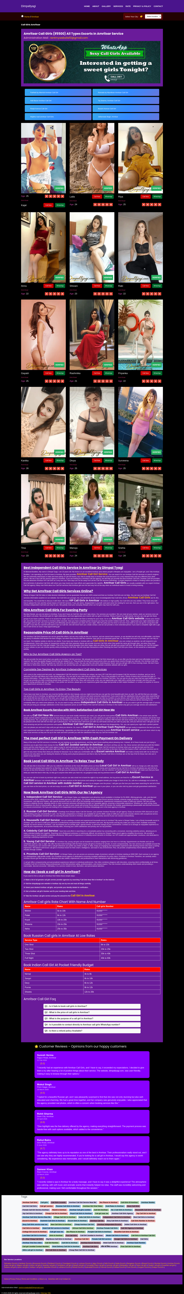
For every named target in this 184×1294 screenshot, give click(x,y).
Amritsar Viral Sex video (32, 1243)
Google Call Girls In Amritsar (125, 1239)
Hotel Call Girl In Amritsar (113, 1243)
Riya (120, 196)
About (95, 6)
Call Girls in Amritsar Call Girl (143, 1235)
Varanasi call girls (48, 1265)
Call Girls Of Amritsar (129, 1202)
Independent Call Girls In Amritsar (116, 1217)
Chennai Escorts (106, 1267)
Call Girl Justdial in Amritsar (91, 1235)
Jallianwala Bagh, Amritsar (108, 117)
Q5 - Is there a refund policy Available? (63, 1031)
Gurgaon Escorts (144, 1267)
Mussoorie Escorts (39, 1263)
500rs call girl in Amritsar (32, 1250)
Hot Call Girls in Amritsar (56, 1250)
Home (87, 6)
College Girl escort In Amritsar (35, 1232)
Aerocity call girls (112, 1265)
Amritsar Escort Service (90, 1243)
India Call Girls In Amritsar (89, 1217)
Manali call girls (78, 1265)
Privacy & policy (142, 6)
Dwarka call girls (10, 1267)
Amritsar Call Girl (82, 1239)
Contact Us (66, 1279)
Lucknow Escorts (84, 1263)
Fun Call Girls (71, 1235)
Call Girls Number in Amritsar (143, 1221)
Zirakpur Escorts (158, 1267)
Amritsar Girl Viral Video (92, 1206)
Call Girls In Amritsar (105, 640)
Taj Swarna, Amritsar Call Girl (109, 101)
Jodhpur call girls (36, 1267)
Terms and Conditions (30, 1279)
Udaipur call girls (22, 1265)
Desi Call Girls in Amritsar (144, 1217)
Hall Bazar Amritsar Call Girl (40, 101)
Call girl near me (101, 1213)
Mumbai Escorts (160, 1263)
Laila (72, 196)
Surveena (123, 460)
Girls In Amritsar (56, 1235)
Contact (158, 6)
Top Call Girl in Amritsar (145, 1213)
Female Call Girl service (101, 1239)
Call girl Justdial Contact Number (36, 1246)
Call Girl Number (51, 1243)
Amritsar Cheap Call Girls (33, 1239)
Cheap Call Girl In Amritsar (56, 1213)
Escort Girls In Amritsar (77, 1221)
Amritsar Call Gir (96, 1221)
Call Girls (144, 1239)
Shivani (74, 286)
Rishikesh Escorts (54, 1263)
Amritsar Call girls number (80, 1210)
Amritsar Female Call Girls (107, 1228)
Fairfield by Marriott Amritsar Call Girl (44, 92)
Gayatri (25, 373)
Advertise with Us (54, 1279)
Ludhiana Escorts (64, 1267)
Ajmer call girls (23, 1267)
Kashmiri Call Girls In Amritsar (53, 1221)
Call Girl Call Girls (30, 1206)
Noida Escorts (120, 1263)
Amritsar (35, 17)
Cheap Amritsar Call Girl (84, 1224)
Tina (23, 548)
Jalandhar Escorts (50, 1267)
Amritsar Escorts (174, 1263)
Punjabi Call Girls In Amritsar (99, 1232)
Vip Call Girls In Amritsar (32, 1213)
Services (118, 6)
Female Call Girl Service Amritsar (36, 1210)
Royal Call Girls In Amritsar (81, 1213)
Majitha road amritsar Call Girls (42, 117)
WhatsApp (60, 205)
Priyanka (123, 373)
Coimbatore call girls (64, 1265)
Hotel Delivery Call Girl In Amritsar (65, 1246)
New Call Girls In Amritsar (61, 1224)
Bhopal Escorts (147, 1263)
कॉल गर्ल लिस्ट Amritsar (109, 1246)
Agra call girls (10, 1265)
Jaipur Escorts (97, 1263)
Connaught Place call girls (95, 1265)
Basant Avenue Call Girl (107, 109)
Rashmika (75, 373)
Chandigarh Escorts (69, 1263)
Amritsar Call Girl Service (92, 574)
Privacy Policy (15, 1279)
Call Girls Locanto (58, 1202)
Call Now (48, 205)
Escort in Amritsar (30, 1221)
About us (42, 1279)
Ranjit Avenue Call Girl (38, 109)
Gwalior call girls (154, 1265)
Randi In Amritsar (59, 1210)
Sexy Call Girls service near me (35, 1224)
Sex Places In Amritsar (108, 1202)
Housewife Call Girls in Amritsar (147, 1210)
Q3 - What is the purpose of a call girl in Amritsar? (69, 1018)
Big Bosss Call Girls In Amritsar (58, 1239)
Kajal (23, 205)
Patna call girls (141, 1265)
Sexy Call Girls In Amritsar (117, 1221)
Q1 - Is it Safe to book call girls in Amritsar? (66, 1006)
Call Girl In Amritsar (83, 895)
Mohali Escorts (77, 1267)
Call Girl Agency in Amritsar (132, 1228)
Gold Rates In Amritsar (115, 1206)
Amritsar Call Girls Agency (122, 1213)
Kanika (24, 460)
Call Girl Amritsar (101, 1210)
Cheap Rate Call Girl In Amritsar (81, 1250)
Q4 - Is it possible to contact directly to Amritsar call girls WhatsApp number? (82, 1025)
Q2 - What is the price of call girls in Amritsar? (67, 1012)
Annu (24, 286)
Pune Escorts (131, 1267)
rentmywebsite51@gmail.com (69, 38)
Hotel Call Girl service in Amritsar (56, 1228)
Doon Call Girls (133, 1206)
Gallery (106, 6)
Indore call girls (35, 1265)
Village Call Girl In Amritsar (64, 1217)
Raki (120, 286)
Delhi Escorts (109, 1263)
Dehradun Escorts (10, 1263)
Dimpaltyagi (28, 6)
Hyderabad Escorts (91, 1267)
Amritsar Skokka (147, 1202)
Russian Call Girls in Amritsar (67, 1206)
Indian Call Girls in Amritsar (136, 1224)
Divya (73, 460)
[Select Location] (153, 16)
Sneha (121, 548)
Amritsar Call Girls (139, 597)
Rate (128, 6)
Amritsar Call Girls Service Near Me (36, 1217)
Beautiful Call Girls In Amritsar (126, 1232)
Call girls (44, 1202)
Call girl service (46, 1206)
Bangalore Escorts (133, 1263)
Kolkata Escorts (119, 1267)
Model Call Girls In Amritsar (117, 1235)
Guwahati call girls (168, 1265)
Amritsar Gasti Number (136, 1243)
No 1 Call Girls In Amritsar (121, 1210)
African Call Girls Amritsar (83, 1228)
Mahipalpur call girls (127, 1265)
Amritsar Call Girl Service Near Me (82, 1202)
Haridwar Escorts (25, 1263)
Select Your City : (134, 16)
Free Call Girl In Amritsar (130, 1246)
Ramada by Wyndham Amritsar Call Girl (113, 92)
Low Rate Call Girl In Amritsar (34, 1235)
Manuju (74, 548)
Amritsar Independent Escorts (109, 1224)
